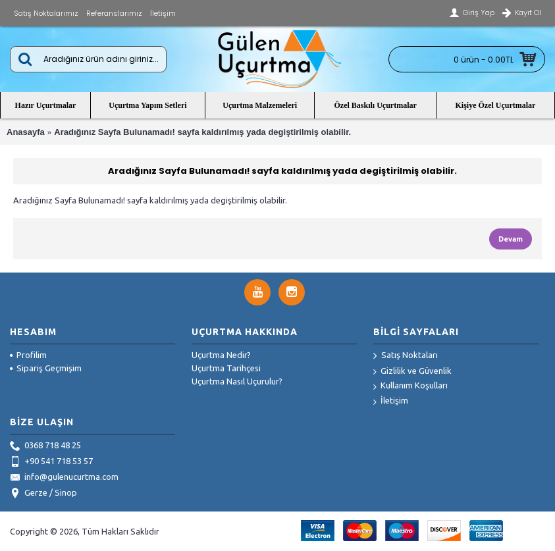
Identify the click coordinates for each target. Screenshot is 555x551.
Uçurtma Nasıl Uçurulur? (237, 381)
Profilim (28, 354)
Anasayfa (26, 132)
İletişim (390, 401)
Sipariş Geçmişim (46, 368)
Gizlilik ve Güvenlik (412, 371)
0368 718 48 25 (45, 446)
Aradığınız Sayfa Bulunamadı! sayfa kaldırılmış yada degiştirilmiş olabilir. (202, 132)
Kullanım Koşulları (410, 386)
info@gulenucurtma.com (64, 478)
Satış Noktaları (405, 356)
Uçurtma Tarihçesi (226, 368)
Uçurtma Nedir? (221, 354)
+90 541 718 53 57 (51, 462)
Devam (510, 239)
